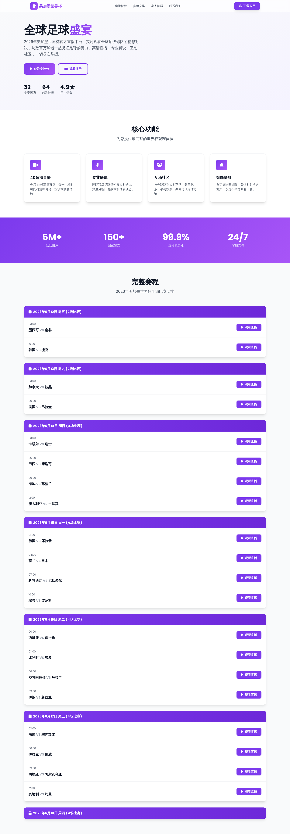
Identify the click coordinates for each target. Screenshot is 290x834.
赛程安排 (139, 6)
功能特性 (121, 6)
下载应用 (247, 6)
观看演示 (72, 69)
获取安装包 (39, 69)
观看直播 (249, 327)
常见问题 (157, 6)
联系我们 (175, 6)
